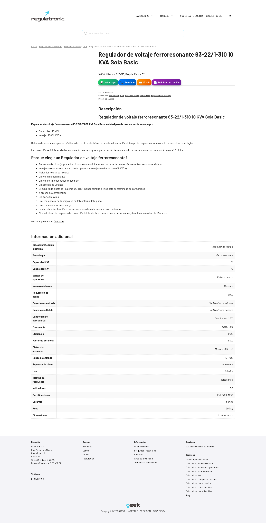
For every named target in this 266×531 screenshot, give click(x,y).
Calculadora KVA (194, 475)
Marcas (168, 16)
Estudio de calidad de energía (200, 446)
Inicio (34, 46)
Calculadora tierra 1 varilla (198, 483)
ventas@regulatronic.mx (43, 459)
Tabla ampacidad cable (197, 459)
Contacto (59, 221)
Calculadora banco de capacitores (202, 467)
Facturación (88, 458)
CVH (85, 46)
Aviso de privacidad (143, 458)
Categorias (146, 16)
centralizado (114, 95)
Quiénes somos (141, 446)
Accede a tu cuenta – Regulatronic (201, 15)
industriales (145, 95)
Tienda (86, 454)
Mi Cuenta (87, 446)
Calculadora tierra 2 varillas (199, 487)
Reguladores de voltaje (50, 46)
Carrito (86, 450)
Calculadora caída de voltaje (199, 463)
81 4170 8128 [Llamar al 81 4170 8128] (37, 478)
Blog (188, 495)
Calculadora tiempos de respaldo (201, 479)
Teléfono (127, 82)
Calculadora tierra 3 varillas (199, 491)
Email (144, 82)
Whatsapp (108, 82)
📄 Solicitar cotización (166, 82)
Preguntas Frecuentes (145, 450)
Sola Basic (109, 98)
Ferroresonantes (72, 46)
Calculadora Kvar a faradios (199, 471)
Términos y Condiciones (145, 462)
